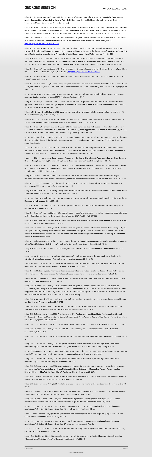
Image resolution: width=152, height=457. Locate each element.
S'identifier (124, 448)
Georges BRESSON (40, 8)
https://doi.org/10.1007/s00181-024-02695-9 (84, 72)
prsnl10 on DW (72, 452)
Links (125, 9)
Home (105, 9)
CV (109, 9)
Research (116, 9)
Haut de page (28, 448)
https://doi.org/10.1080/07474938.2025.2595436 (42, 44)
